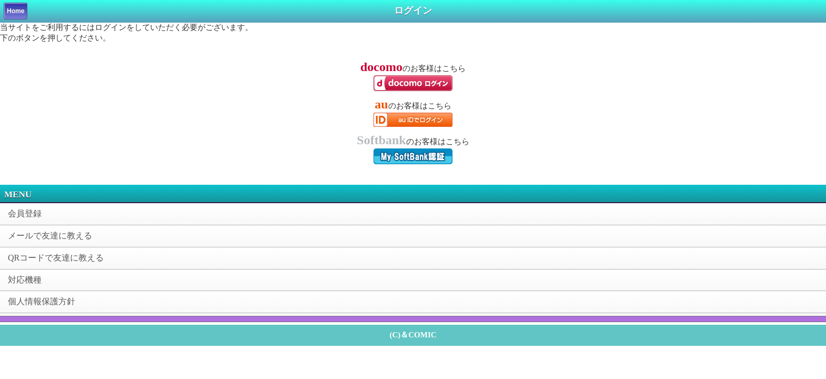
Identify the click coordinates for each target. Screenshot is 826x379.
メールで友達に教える (50, 235)
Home (15, 11)
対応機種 (25, 279)
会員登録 (25, 213)
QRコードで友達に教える (56, 257)
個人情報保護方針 (41, 301)
